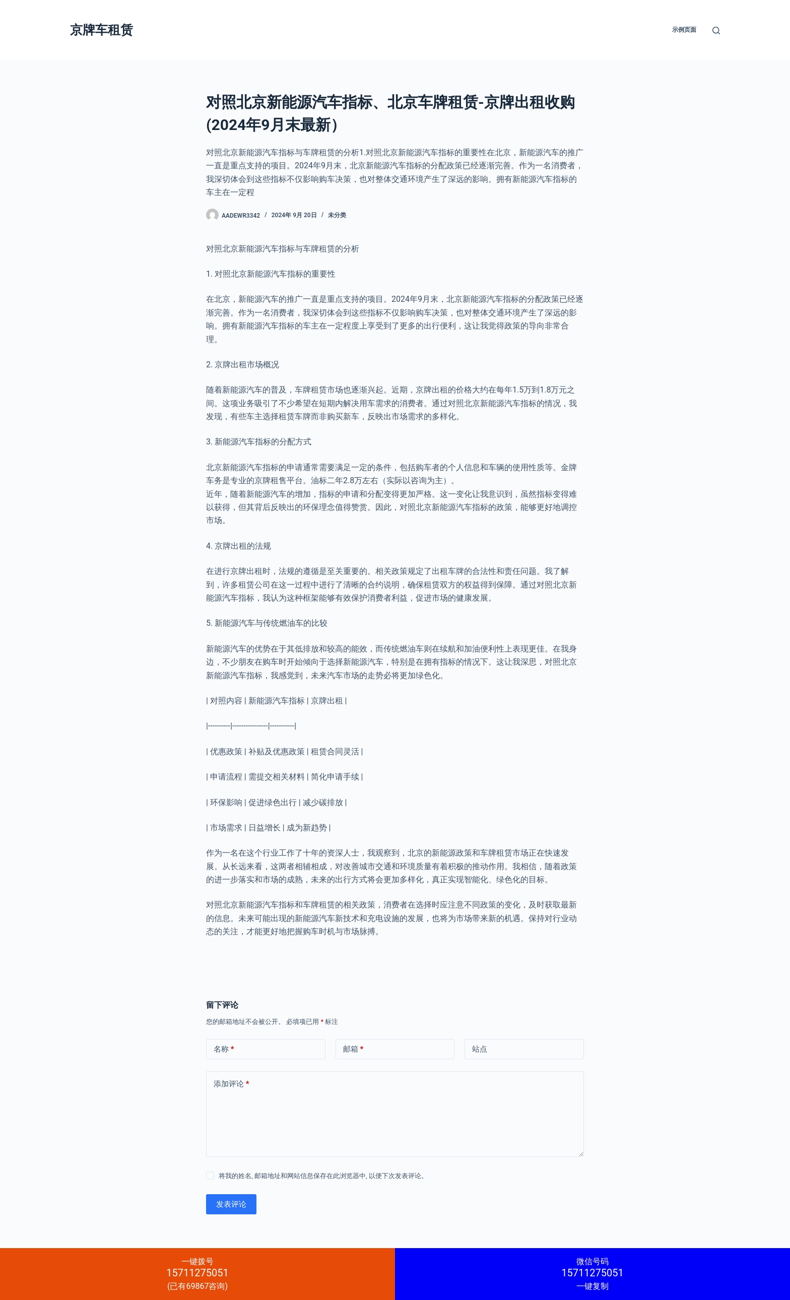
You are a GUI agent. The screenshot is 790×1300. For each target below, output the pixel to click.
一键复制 (592, 1274)
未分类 (337, 215)
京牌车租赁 (101, 30)
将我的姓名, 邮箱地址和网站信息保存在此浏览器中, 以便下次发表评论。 (323, 1176)
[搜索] (716, 30)
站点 (479, 1049)
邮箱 (353, 1049)
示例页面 (684, 29)
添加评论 (231, 1084)
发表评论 (231, 1204)
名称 (224, 1049)
